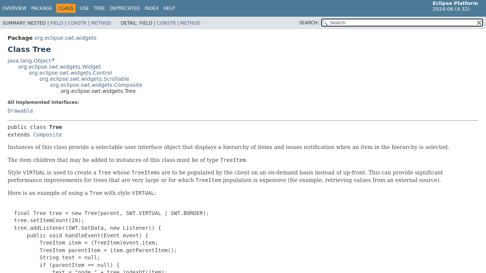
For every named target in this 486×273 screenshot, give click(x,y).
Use (84, 8)
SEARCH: (309, 22)
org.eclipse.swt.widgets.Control (70, 73)
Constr (77, 23)
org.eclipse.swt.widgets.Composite (96, 85)
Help (169, 8)
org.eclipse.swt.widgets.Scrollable (84, 79)
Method (101, 23)
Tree (99, 8)
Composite (47, 135)
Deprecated (125, 8)
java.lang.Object (29, 61)
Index (152, 8)
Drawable (20, 111)
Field (56, 23)
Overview (14, 8)
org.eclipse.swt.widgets (65, 38)
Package (41, 8)
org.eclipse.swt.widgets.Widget (59, 67)
